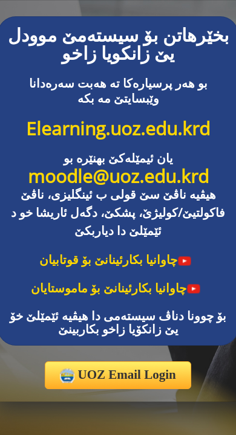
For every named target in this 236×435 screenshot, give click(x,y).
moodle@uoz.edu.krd (118, 176)
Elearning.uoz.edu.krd (118, 128)
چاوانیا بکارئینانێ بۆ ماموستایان (116, 288)
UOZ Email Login (117, 375)
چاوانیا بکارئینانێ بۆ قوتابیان (115, 259)
